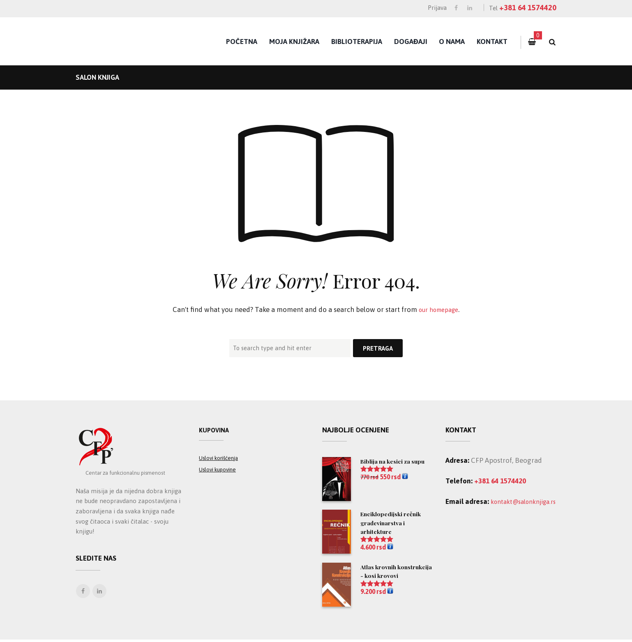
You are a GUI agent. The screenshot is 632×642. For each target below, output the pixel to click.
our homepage (438, 309)
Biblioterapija (356, 41)
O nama (452, 41)
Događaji (410, 41)
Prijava (437, 7)
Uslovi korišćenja (222, 461)
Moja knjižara (294, 41)
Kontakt (492, 41)
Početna (241, 41)
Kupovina (216, 431)
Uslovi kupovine (221, 473)
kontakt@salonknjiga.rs (482, 512)
